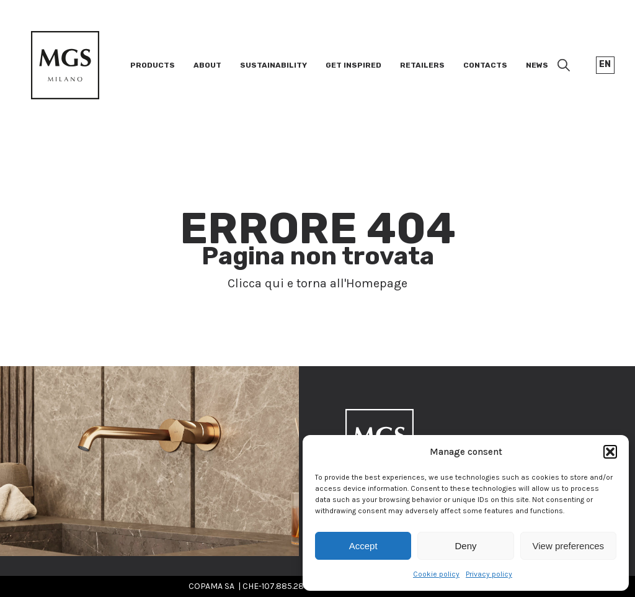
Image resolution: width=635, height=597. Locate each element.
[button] (610, 452)
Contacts (485, 65)
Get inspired (353, 65)
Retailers (422, 65)
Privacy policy (489, 574)
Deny (465, 546)
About (207, 65)
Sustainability (273, 65)
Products (152, 65)
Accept (363, 546)
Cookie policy (436, 574)
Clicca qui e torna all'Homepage (317, 283)
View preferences (569, 546)
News (537, 65)
